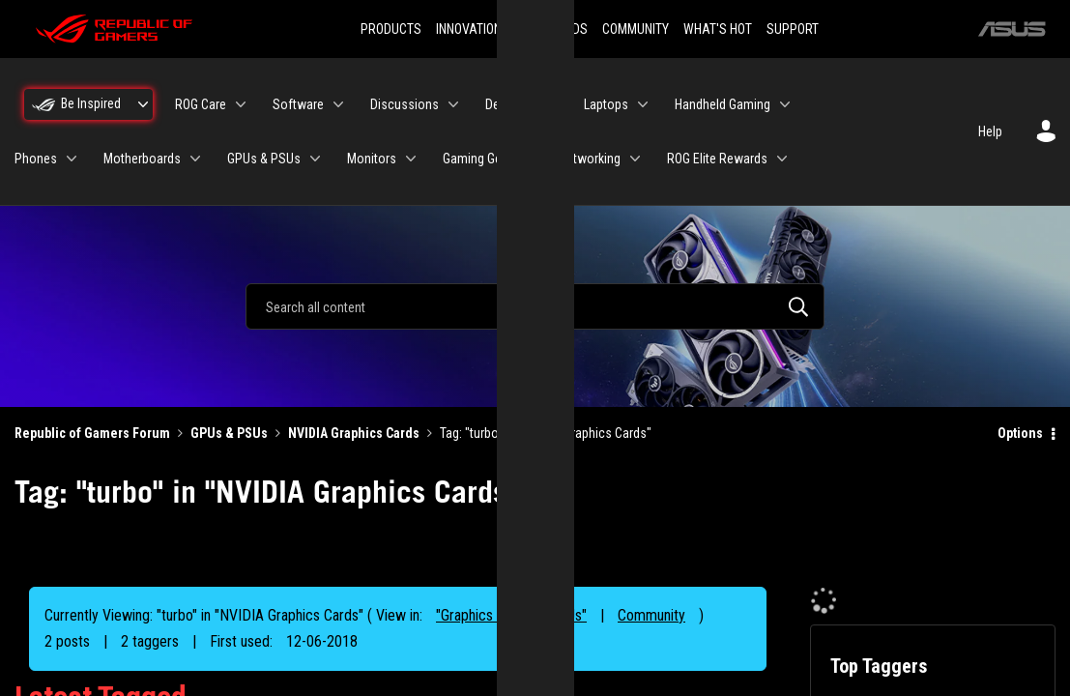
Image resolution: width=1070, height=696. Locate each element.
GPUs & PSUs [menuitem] (264, 158)
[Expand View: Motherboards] (195, 158)
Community (651, 615)
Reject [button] (428, 455)
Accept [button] (643, 455)
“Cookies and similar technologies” (408, 400)
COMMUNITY (635, 29)
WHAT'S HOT (717, 29)
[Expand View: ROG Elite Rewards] (782, 158)
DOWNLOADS (552, 29)
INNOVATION (469, 29)
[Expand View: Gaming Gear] (526, 158)
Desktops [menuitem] (511, 104)
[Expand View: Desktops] (552, 104)
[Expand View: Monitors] (410, 158)
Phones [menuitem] (35, 158)
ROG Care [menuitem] (200, 104)
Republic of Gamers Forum (92, 433)
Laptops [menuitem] (606, 104)
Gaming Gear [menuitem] (477, 158)
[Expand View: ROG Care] (240, 104)
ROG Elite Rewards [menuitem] (717, 158)
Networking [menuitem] (590, 158)
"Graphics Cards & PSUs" (511, 615)
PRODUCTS (391, 29)
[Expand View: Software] (338, 104)
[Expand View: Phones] (71, 158)
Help (990, 131)
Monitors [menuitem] (371, 158)
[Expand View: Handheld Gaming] (785, 104)
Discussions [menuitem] (404, 104)
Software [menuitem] (298, 104)
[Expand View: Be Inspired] (143, 104)
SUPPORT (792, 29)
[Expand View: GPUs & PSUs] (315, 158)
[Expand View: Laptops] (642, 104)
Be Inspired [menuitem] (91, 103)
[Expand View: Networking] (635, 158)
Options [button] (1020, 433)
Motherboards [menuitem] (142, 158)
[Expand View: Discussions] (453, 104)
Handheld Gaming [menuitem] (722, 104)
